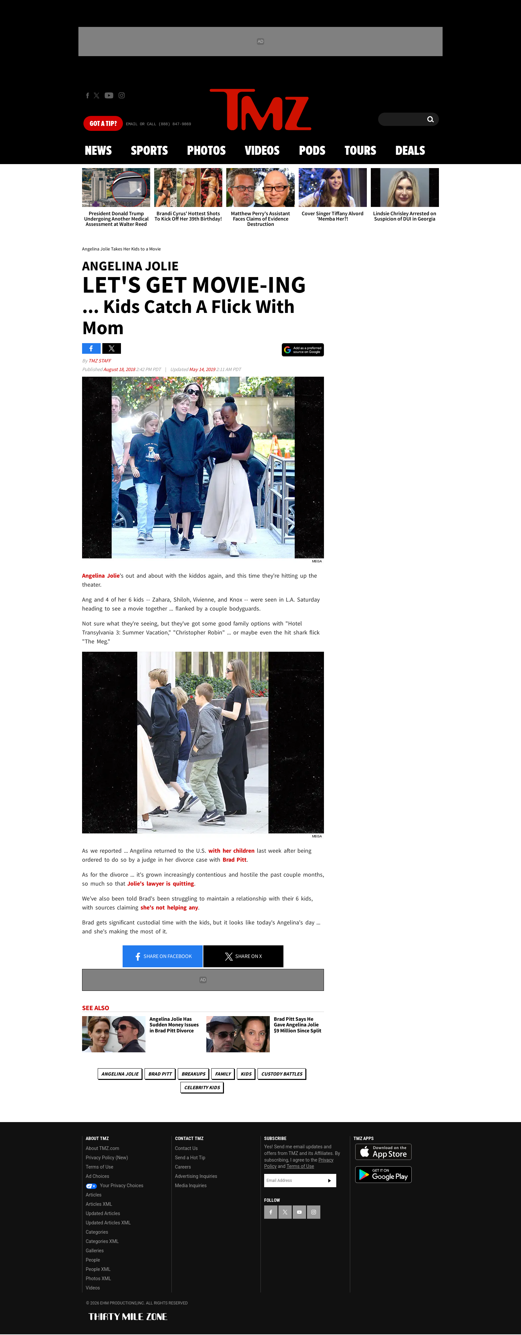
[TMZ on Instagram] (121, 95)
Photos (206, 151)
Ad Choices (97, 1176)
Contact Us (186, 1148)
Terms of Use (99, 1167)
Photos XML (98, 1278)
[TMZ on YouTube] (299, 1212)
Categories (97, 1232)
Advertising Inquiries (196, 1176)
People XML (98, 1269)
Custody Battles (281, 1074)
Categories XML (102, 1241)
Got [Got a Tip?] (103, 124)
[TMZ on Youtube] (109, 95)
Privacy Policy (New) (107, 1157)
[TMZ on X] (97, 95)
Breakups (193, 1074)
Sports (149, 151)
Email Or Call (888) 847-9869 (158, 124)
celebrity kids (202, 1087)
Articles (94, 1194)
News (98, 151)
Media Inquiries (191, 1185)
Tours (360, 151)
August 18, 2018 (119, 369)
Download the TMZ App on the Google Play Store (383, 1174)
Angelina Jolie (119, 1074)
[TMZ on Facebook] (87, 95)
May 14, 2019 (202, 369)
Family (223, 1074)
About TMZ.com (102, 1148)
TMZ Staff (99, 360)
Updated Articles (103, 1213)
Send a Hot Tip (190, 1157)
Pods (312, 151)
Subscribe (329, 1180)
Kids (246, 1074)
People (93, 1260)
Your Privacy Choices (115, 1185)
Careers (183, 1167)
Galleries (95, 1250)
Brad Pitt (159, 1074)
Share (163, 957)
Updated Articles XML (108, 1222)
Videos (262, 151)
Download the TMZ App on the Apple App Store (383, 1152)
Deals (410, 151)
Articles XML (99, 1204)
